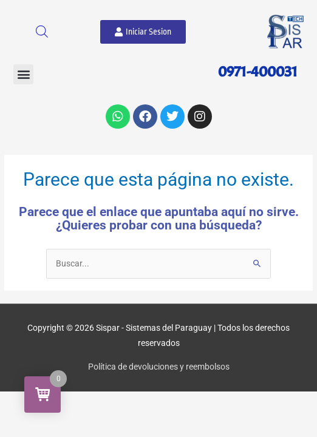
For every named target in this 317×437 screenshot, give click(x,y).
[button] (23, 74)
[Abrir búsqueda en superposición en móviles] (42, 31)
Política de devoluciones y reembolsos (159, 366)
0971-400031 (258, 71)
